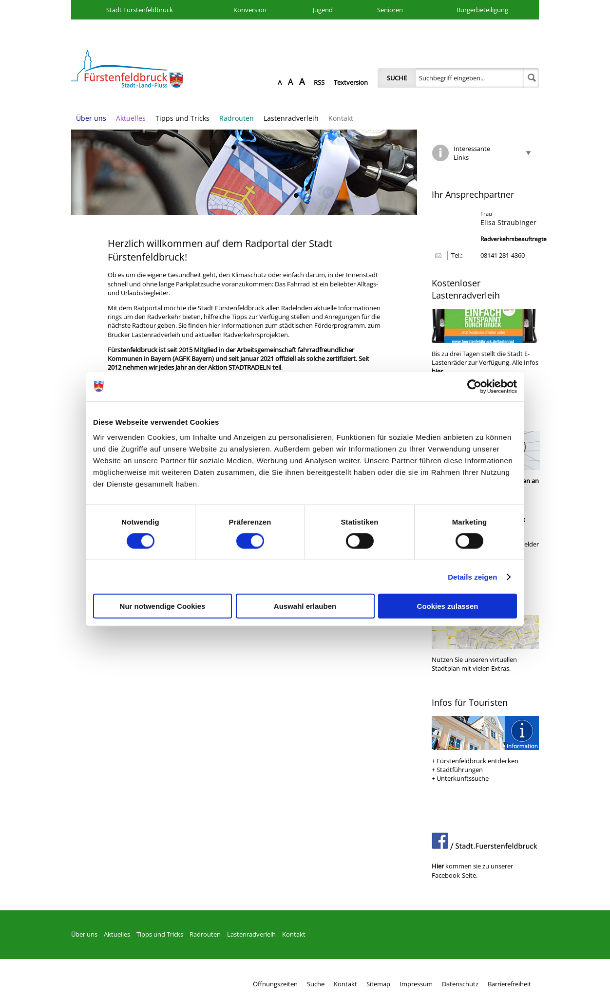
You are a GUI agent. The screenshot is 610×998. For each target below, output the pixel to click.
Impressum (416, 983)
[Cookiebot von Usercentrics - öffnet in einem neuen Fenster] (474, 386)
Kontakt (340, 118)
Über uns (91, 118)
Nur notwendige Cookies (163, 606)
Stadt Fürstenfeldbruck (139, 9)
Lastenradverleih (291, 118)
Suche (397, 78)
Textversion (351, 82)
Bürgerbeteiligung (482, 9)
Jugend (323, 9)
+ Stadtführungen (457, 769)
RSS (319, 82)
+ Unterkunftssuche (460, 778)
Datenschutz (460, 983)
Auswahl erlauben (305, 606)
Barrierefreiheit (509, 983)
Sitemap (378, 983)
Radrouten (236, 118)
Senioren (390, 9)
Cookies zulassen (447, 606)
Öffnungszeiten (275, 983)
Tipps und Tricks (182, 118)
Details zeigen (472, 576)
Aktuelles (131, 118)
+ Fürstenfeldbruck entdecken (475, 760)
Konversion (250, 9)
